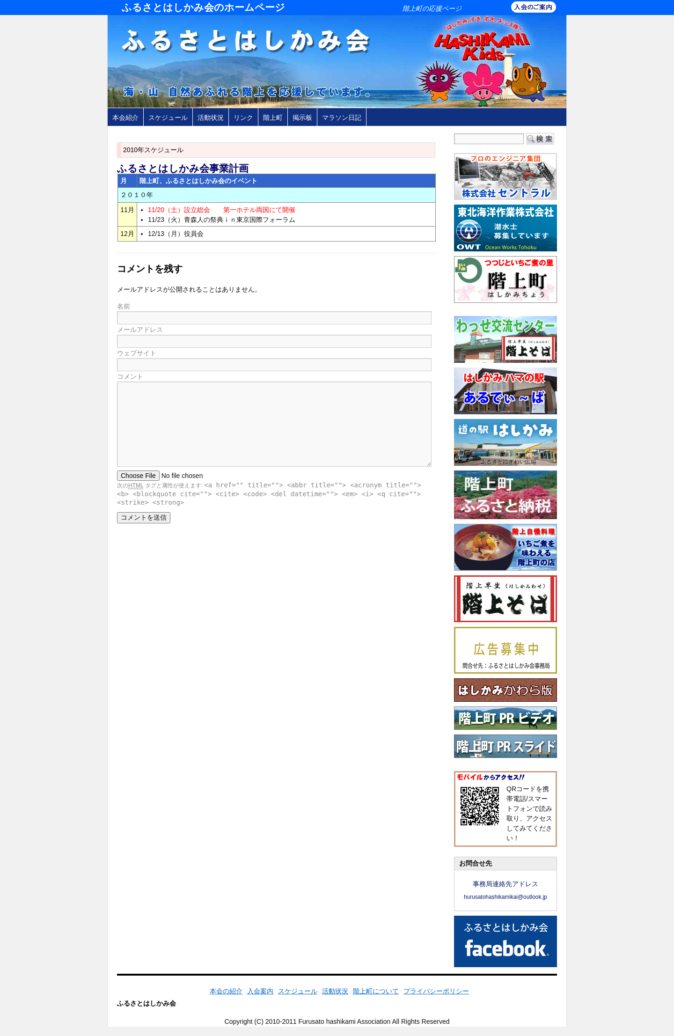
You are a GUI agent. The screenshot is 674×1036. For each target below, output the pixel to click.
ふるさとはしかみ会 (146, 1003)
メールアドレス (140, 329)
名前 (123, 306)
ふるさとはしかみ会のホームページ (203, 7)
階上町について (376, 991)
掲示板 (302, 117)
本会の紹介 (226, 991)
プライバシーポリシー (436, 991)
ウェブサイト (136, 353)
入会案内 (260, 991)
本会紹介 (125, 117)
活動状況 (211, 117)
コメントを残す (150, 269)
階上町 (273, 117)
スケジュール (168, 117)
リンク (243, 117)
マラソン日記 (341, 117)
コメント (130, 376)
